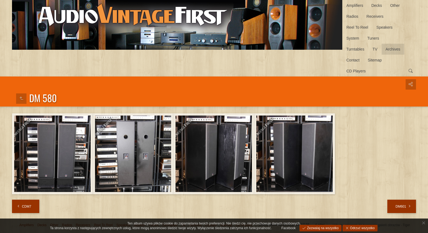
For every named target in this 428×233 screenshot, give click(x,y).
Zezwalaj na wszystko (322, 228)
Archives (393, 49)
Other (395, 5)
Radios (352, 16)
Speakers (384, 27)
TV (375, 49)
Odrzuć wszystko (362, 228)
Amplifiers (354, 5)
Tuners (373, 38)
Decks (376, 5)
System (352, 38)
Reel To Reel (357, 27)
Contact (352, 60)
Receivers (375, 16)
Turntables (355, 49)
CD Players (356, 71)
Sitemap (375, 60)
